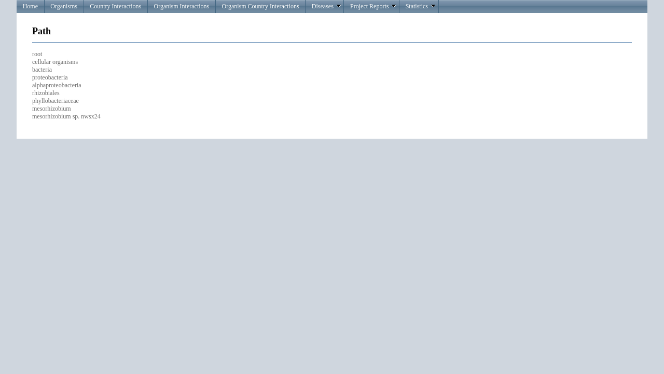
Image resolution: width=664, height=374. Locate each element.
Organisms (63, 6)
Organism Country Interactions (260, 6)
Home (30, 6)
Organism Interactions (181, 6)
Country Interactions (115, 6)
